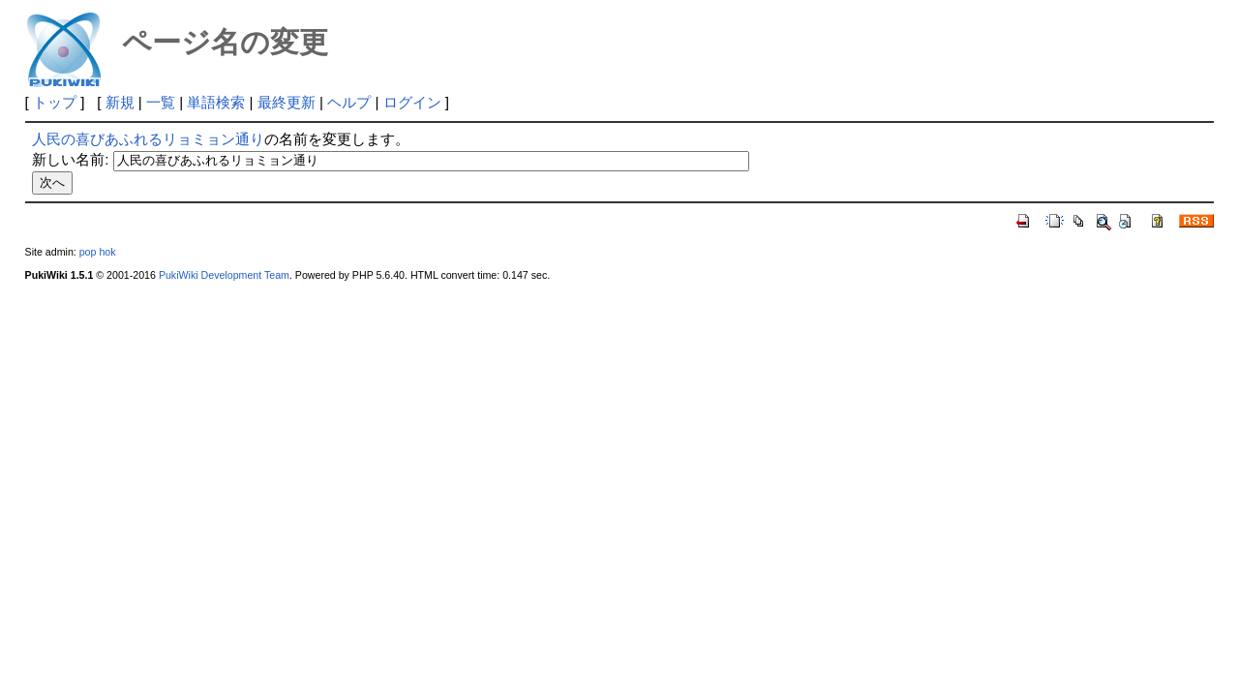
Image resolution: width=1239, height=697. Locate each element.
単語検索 (216, 102)
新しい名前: (70, 159)
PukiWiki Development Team (224, 275)
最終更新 (286, 102)
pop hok (97, 252)
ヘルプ (349, 102)
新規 (120, 102)
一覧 (160, 102)
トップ (54, 102)
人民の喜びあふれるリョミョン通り (148, 139)
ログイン (412, 102)
